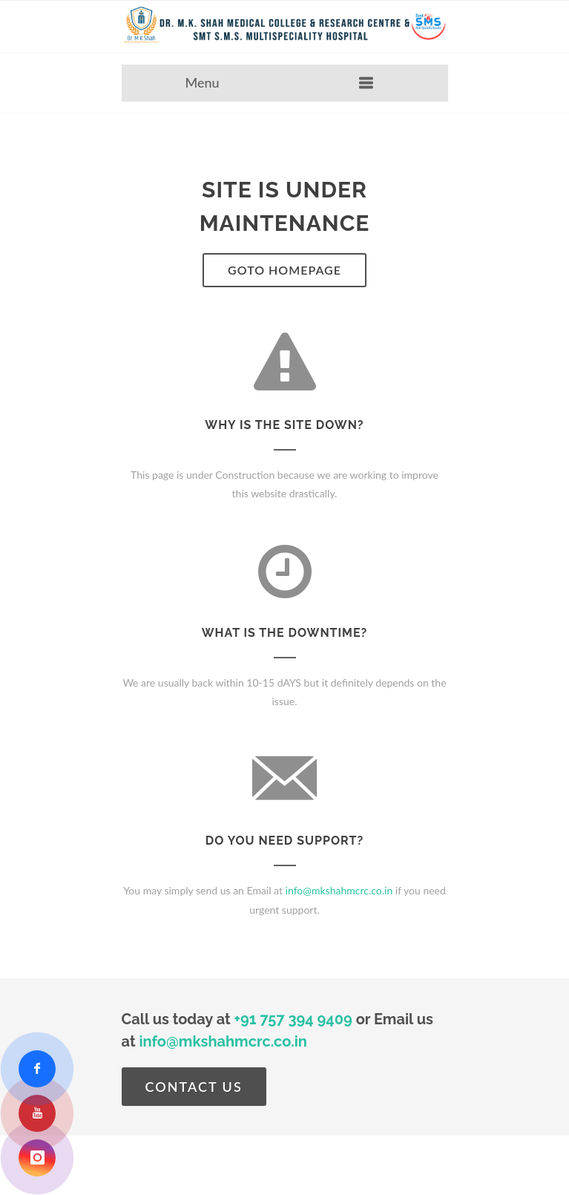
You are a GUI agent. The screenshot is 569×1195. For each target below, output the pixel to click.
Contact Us (194, 1086)
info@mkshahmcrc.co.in (339, 890)
